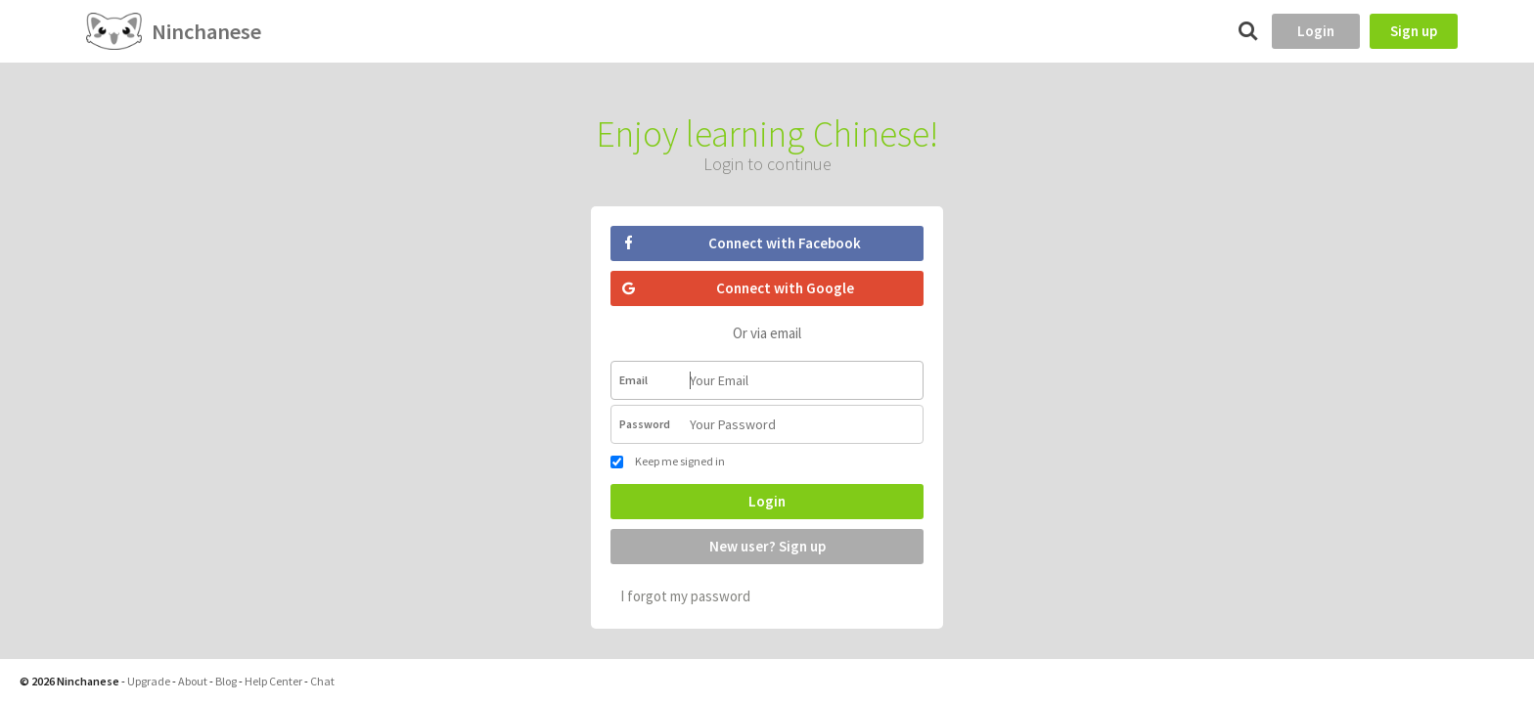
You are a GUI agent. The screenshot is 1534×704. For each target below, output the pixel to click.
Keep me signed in (667, 461)
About (192, 681)
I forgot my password (685, 596)
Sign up (1413, 31)
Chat (322, 681)
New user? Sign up (767, 546)
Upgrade (148, 681)
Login (1315, 31)
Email (633, 380)
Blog (226, 681)
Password (644, 424)
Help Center (273, 681)
